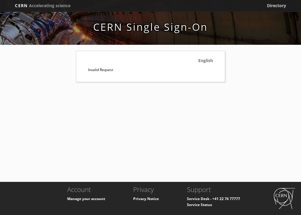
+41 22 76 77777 (226, 198)
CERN (42, 5)
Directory (276, 5)
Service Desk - (199, 198)
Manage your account (86, 198)
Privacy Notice (146, 198)
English (205, 60)
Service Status (199, 204)
